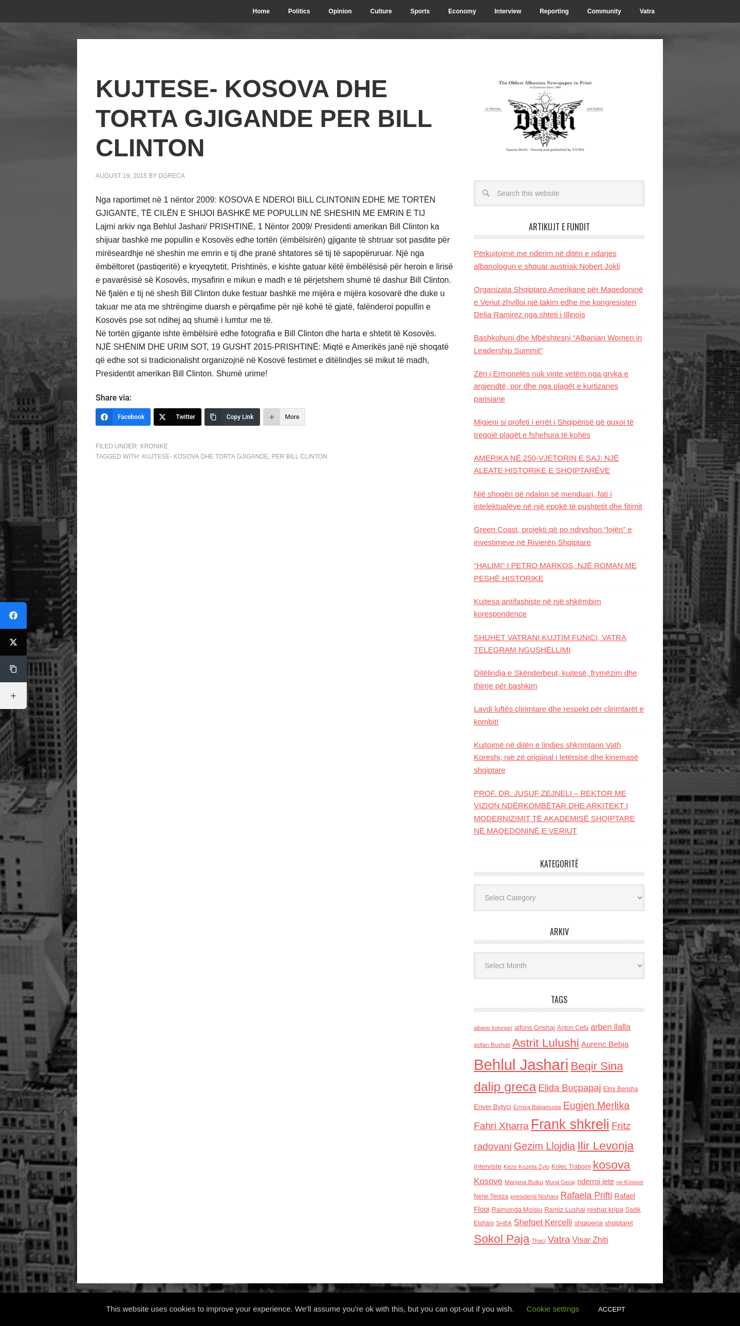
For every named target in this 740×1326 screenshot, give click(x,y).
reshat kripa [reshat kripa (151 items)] (605, 1209)
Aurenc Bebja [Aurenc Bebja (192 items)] (604, 1044)
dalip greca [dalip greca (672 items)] (505, 1087)
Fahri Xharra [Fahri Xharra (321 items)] (501, 1125)
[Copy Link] (232, 417)
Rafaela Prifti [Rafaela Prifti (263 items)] (587, 1195)
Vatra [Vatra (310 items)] (559, 1239)
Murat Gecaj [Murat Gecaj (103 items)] (560, 1182)
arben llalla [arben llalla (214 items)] (610, 1026)
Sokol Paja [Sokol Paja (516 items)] (501, 1238)
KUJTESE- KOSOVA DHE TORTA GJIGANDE (205, 456)
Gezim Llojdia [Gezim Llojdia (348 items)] (544, 1146)
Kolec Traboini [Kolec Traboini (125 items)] (570, 1166)
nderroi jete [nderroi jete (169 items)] (595, 1181)
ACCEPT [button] (611, 1309)
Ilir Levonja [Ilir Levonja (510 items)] (605, 1145)
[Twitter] (177, 417)
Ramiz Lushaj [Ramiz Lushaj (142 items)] (564, 1209)
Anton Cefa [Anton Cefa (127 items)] (572, 1027)
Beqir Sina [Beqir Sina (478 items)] (596, 1066)
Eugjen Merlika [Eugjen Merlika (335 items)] (596, 1105)
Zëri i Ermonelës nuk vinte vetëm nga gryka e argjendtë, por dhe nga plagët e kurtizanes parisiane (551, 386)
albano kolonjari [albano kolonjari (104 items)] (493, 1028)
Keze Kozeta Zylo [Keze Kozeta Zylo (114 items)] (526, 1167)
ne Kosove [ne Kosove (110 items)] (629, 1182)
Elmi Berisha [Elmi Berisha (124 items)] (620, 1089)
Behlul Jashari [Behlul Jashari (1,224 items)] (521, 1064)
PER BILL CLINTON (299, 456)
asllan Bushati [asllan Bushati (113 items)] (492, 1045)
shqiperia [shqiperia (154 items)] (589, 1223)
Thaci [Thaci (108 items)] (539, 1241)
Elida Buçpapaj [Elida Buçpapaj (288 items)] (569, 1087)
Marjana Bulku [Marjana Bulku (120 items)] (524, 1181)
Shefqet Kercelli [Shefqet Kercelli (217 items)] (543, 1222)
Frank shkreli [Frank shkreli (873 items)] (570, 1124)
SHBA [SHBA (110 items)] (503, 1223)
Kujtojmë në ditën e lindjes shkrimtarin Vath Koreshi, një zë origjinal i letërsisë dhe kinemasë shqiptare (556, 757)
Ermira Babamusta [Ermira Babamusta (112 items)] (537, 1107)
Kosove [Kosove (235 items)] (488, 1181)
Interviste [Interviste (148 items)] (488, 1166)
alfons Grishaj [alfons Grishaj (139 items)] (534, 1027)
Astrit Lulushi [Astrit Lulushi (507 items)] (545, 1042)
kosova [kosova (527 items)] (611, 1164)
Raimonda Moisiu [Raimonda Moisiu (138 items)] (516, 1209)
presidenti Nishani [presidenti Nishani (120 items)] (534, 1196)
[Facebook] (123, 417)
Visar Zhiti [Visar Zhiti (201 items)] (590, 1240)
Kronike (154, 446)
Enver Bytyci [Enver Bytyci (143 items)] (492, 1107)
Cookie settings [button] (553, 1308)
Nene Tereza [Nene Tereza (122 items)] (491, 1196)
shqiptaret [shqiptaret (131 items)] (619, 1223)
